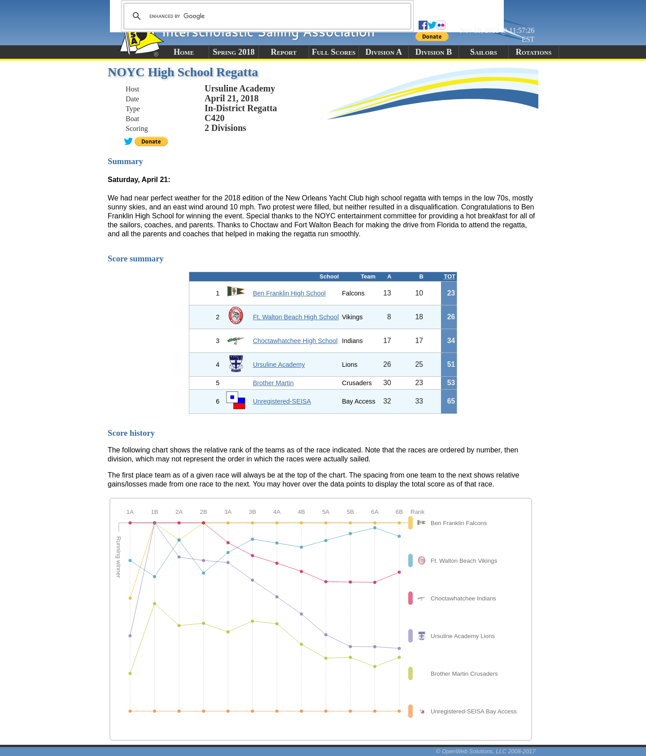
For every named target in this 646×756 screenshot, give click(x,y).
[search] (266, 16)
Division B (433, 52)
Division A (383, 52)
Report (284, 52)
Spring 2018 (234, 52)
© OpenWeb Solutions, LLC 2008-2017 (486, 751)
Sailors (483, 52)
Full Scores (334, 52)
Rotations (533, 52)
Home (184, 52)
